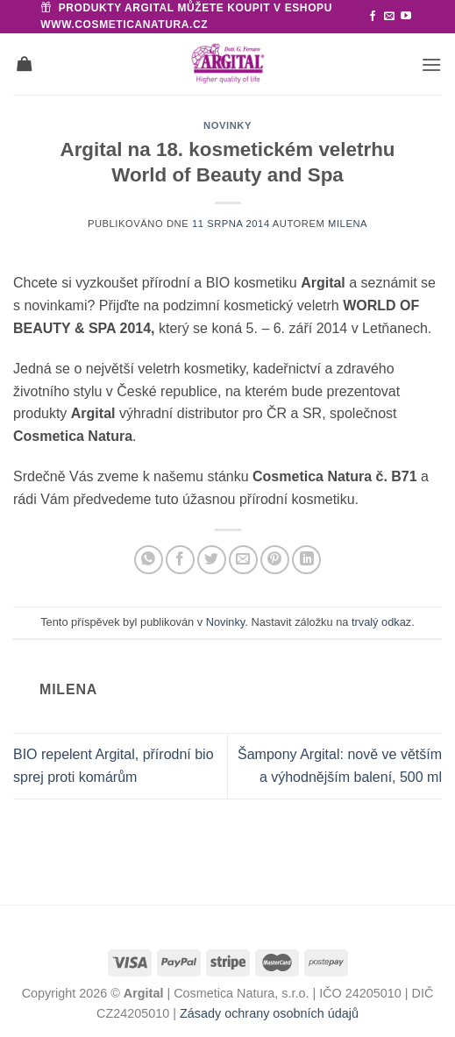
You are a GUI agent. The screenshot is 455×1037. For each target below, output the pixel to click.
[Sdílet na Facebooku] (180, 559)
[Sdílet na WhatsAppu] (148, 559)
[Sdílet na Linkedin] (306, 559)
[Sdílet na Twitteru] (211, 559)
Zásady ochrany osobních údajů (269, 1013)
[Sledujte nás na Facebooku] (372, 17)
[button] (431, 64)
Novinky (227, 125)
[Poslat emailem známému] (243, 559)
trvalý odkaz (381, 622)
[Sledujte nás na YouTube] (406, 17)
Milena (347, 223)
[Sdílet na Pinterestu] (274, 559)
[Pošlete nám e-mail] (389, 17)
